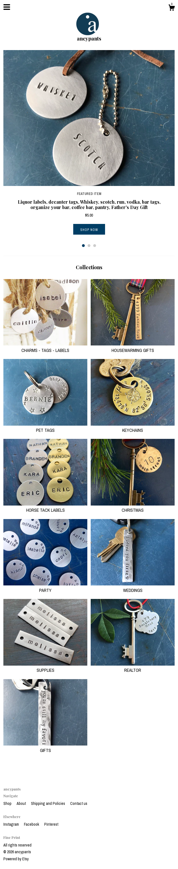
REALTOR (133, 667)
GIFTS (45, 747)
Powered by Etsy (16, 858)
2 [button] (89, 245)
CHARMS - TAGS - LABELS (45, 347)
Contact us (78, 803)
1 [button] (83, 245)
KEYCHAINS (133, 427)
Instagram (11, 824)
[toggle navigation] (6, 7)
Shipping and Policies (48, 803)
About (22, 803)
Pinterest (51, 824)
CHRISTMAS (133, 507)
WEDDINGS (133, 587)
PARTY (45, 587)
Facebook (32, 824)
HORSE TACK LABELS (45, 507)
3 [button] (94, 245)
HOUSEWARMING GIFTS (133, 347)
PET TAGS (45, 427)
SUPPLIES (45, 667)
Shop (7, 803)
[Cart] (171, 8)
